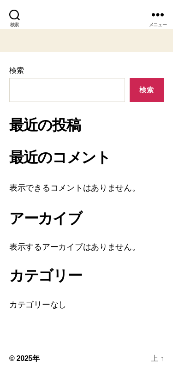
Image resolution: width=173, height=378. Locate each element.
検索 (16, 70)
